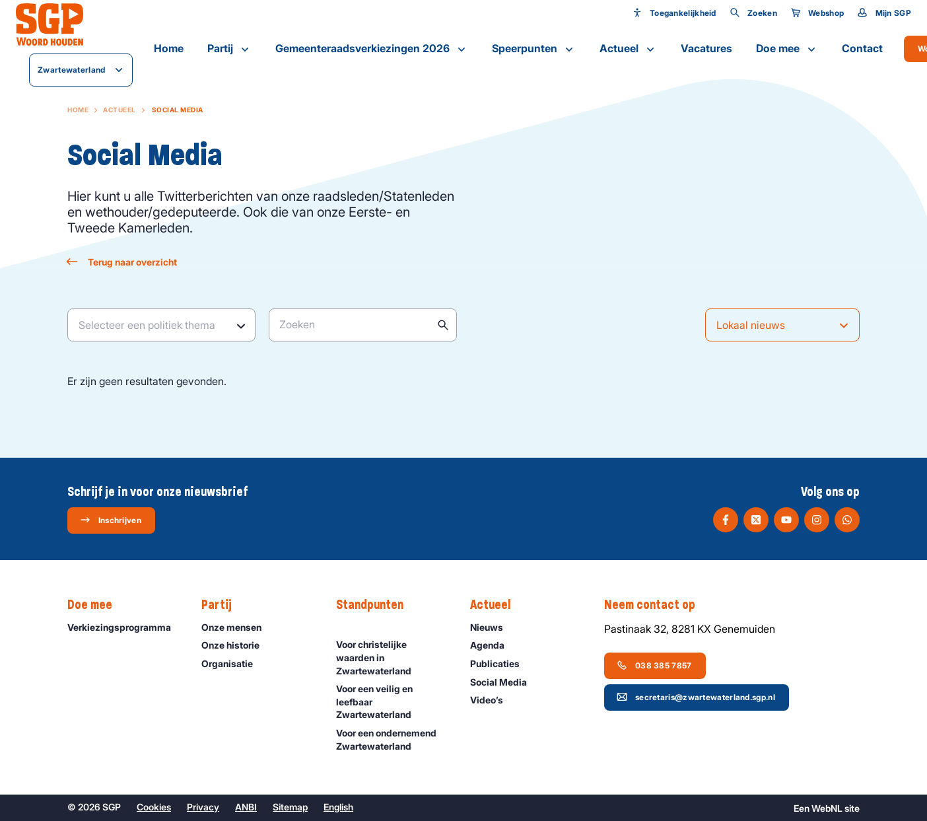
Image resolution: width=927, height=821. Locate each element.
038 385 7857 (654, 665)
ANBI (246, 806)
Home (169, 48)
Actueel (628, 49)
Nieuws (492, 627)
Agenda (493, 645)
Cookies (154, 806)
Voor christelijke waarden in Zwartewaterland (392, 657)
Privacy (203, 806)
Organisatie (233, 663)
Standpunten (376, 605)
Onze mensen (237, 627)
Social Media (504, 682)
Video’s (492, 700)
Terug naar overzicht (122, 262)
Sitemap (290, 806)
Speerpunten (534, 49)
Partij (229, 49)
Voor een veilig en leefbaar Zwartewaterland (392, 701)
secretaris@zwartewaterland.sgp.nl (696, 697)
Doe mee (787, 49)
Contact (862, 48)
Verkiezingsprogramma (123, 627)
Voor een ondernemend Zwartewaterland (392, 739)
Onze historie (236, 645)
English (338, 806)
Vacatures (706, 48)
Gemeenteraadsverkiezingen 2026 (371, 49)
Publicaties (501, 663)
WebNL (826, 808)
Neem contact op (656, 605)
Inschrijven (110, 520)
